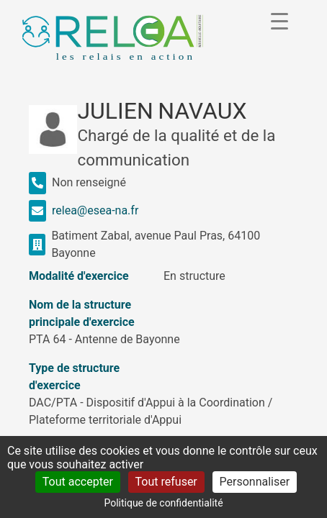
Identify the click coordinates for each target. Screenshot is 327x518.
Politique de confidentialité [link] (163, 503)
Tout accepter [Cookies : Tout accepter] (77, 482)
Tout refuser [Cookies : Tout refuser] (166, 482)
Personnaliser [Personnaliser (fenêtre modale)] (255, 482)
